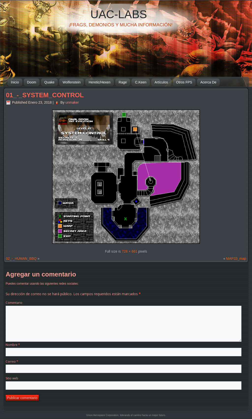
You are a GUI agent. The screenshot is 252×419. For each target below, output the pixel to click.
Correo (12, 361)
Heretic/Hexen (99, 82)
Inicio (15, 82)
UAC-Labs (118, 14)
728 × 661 (129, 251)
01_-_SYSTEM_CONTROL (45, 95)
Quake (49, 82)
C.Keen (140, 82)
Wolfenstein (71, 82)
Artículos (161, 82)
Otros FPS (184, 82)
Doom (31, 82)
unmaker (72, 102)
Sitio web (12, 378)
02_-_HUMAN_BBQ (21, 258)
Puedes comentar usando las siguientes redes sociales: (42, 283)
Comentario (14, 303)
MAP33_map (236, 258)
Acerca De (208, 82)
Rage (123, 82)
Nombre (13, 345)
